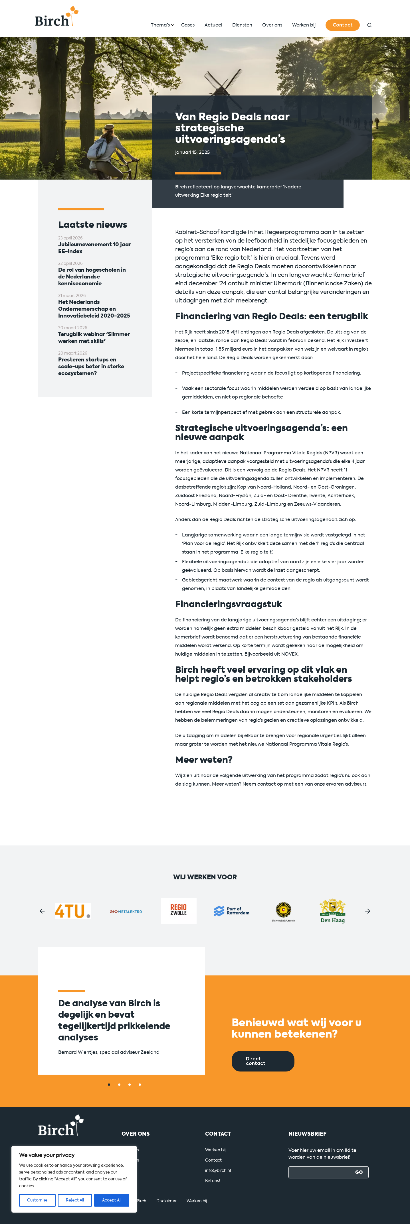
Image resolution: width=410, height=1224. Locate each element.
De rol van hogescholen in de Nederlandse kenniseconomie (92, 277)
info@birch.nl (218, 1170)
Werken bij (304, 25)
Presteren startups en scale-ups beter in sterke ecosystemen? (91, 366)
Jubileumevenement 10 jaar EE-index (94, 248)
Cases (188, 25)
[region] (74, 1179)
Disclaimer (166, 1201)
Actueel (213, 25)
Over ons (272, 25)
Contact (343, 25)
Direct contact (255, 1061)
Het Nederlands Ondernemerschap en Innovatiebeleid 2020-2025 (94, 309)
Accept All (111, 1200)
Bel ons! (212, 1181)
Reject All (75, 1200)
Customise (37, 1200)
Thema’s (160, 25)
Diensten (242, 25)
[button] (42, 911)
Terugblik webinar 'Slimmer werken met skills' (94, 338)
